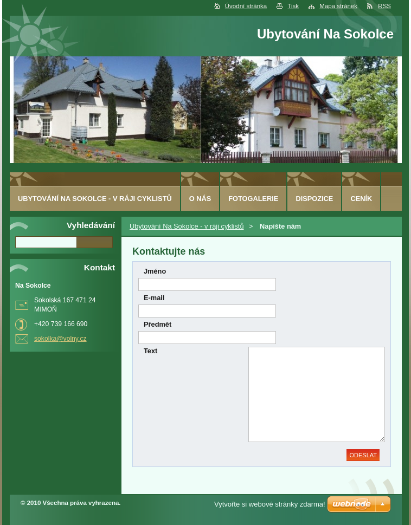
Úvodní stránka (246, 6)
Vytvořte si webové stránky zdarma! (269, 504)
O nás (200, 199)
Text (150, 351)
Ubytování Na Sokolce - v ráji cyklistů (187, 226)
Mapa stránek (338, 6)
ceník (361, 199)
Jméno (155, 271)
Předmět (157, 324)
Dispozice (314, 199)
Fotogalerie (253, 199)
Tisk (293, 6)
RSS (384, 6)
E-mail (154, 298)
